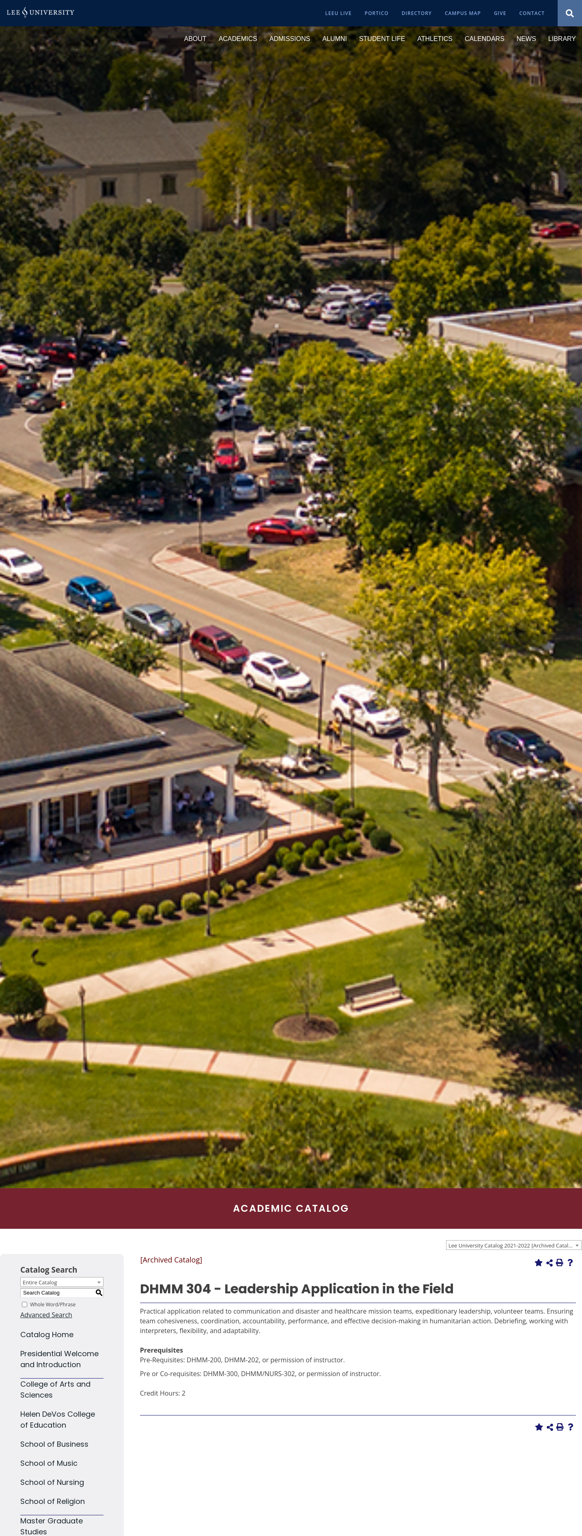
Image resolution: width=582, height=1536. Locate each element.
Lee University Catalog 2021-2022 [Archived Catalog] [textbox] (512, 1245)
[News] (526, 39)
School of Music (49, 1463)
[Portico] (377, 13)
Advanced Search (46, 1314)
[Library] (562, 39)
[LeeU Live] (338, 13)
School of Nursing (52, 1482)
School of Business (54, 1444)
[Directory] (417, 13)
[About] (195, 39)
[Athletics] (435, 39)
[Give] (500, 13)
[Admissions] (289, 39)
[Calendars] (485, 39)
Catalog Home (46, 1334)
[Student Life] (382, 39)
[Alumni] (334, 39)
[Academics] (238, 39)
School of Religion (52, 1501)
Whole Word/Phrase (52, 1304)
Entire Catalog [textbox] (40, 1282)
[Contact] (532, 13)
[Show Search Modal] (570, 13)
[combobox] (514, 1245)
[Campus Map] (463, 13)
